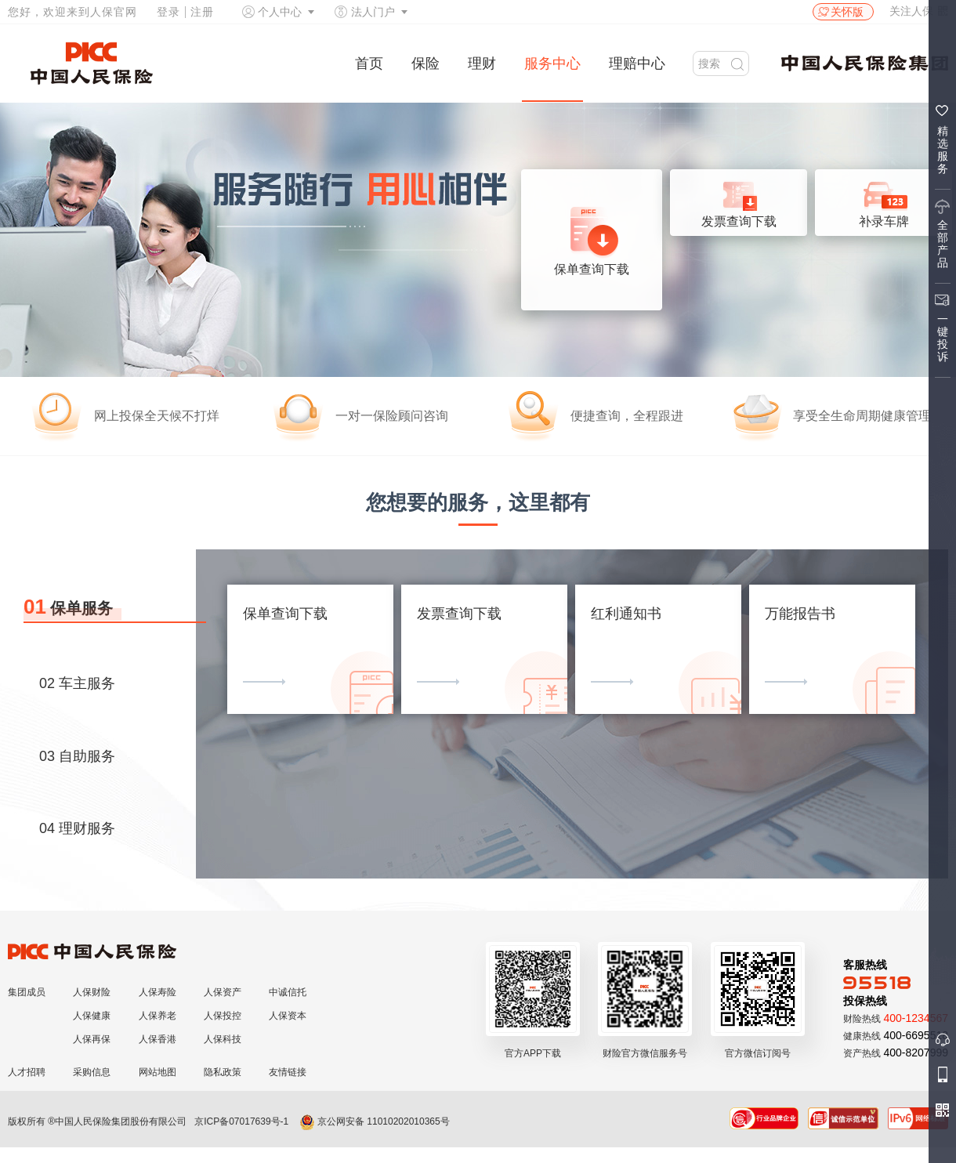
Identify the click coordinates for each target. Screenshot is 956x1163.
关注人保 (918, 11)
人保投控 (222, 1015)
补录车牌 (884, 200)
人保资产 (222, 992)
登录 (168, 11)
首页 (369, 63)
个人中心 (280, 11)
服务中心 (552, 63)
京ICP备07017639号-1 (241, 1121)
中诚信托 (287, 992)
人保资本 (287, 1015)
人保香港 (157, 1039)
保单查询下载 (591, 241)
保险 (425, 63)
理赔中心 (637, 63)
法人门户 (373, 11)
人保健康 (91, 1015)
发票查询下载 (739, 200)
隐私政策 (222, 1072)
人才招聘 (26, 1072)
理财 (482, 63)
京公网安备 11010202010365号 (374, 1121)
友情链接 (287, 1072)
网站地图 (157, 1072)
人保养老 (157, 1015)
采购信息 (91, 1072)
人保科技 (222, 1039)
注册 (202, 11)
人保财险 (91, 992)
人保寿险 (157, 992)
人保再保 (91, 1039)
